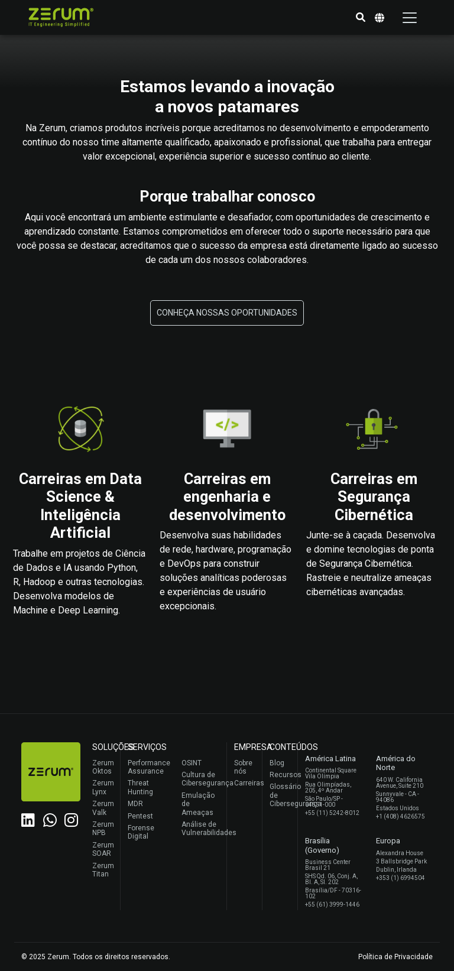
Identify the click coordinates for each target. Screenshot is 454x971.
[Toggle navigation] (410, 18)
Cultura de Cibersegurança (201, 779)
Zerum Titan (103, 870)
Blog (277, 763)
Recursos (280, 775)
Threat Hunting (140, 787)
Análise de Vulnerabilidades (201, 828)
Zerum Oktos (103, 767)
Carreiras (245, 783)
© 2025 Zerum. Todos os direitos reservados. (95, 957)
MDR (135, 804)
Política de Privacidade (395, 957)
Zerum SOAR (103, 849)
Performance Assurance (147, 767)
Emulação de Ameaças (198, 804)
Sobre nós (243, 767)
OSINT (191, 763)
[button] (360, 18)
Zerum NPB (103, 828)
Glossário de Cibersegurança (280, 795)
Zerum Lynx (103, 787)
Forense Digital (141, 832)
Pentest (140, 816)
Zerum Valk (103, 808)
